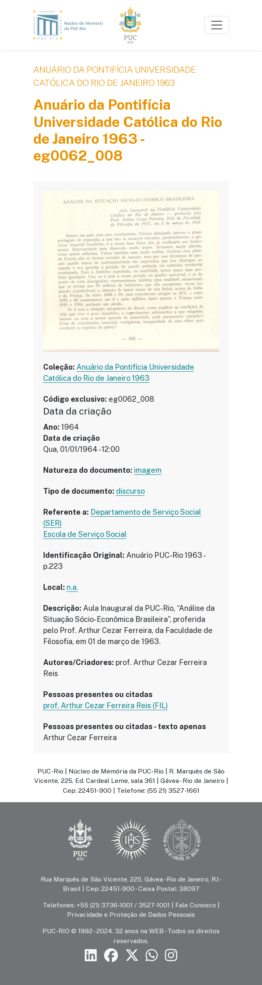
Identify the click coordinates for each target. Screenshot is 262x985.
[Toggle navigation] (216, 25)
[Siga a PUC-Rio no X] (132, 955)
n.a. (72, 587)
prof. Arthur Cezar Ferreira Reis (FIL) (105, 705)
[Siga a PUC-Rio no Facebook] (111, 955)
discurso (130, 491)
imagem (148, 470)
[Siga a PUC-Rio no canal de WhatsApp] (152, 955)
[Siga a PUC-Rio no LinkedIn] (91, 955)
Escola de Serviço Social (85, 534)
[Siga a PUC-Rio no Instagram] (171, 955)
